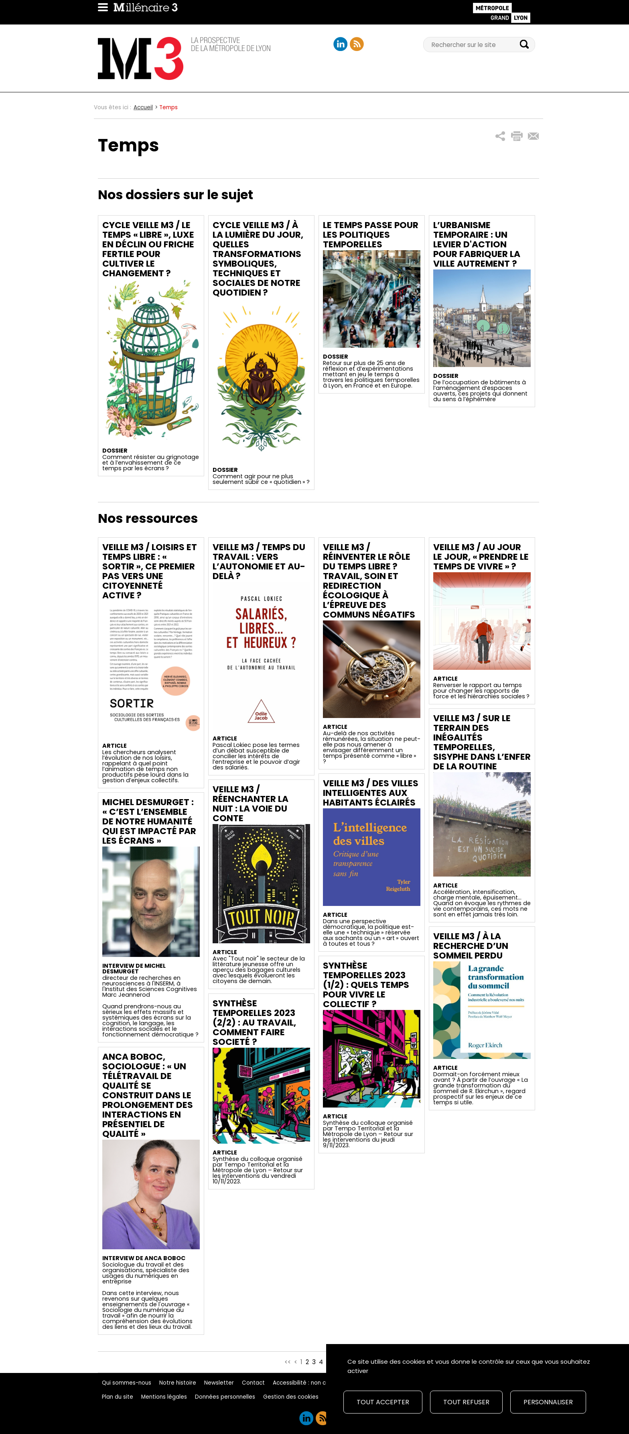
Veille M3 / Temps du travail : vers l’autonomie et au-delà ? (259, 561)
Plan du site (117, 1397)
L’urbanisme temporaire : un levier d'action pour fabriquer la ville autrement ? (476, 244)
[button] (500, 136)
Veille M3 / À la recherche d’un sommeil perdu (470, 946)
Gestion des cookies (291, 1397)
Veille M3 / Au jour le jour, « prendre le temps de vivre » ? (481, 557)
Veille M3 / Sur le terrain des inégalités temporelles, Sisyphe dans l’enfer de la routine (482, 742)
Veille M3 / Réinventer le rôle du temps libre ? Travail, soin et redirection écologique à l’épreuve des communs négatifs (369, 581)
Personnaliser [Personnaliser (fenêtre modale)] (548, 1402)
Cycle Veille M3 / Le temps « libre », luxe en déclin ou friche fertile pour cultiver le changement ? (148, 249)
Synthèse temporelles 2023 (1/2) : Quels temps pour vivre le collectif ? (366, 984)
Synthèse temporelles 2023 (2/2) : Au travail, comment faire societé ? (254, 1022)
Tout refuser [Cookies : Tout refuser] (466, 1402)
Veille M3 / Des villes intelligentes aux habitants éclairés (370, 793)
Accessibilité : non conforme (311, 1383)
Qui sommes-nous (126, 1383)
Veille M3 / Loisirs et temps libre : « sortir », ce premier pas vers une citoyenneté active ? (149, 571)
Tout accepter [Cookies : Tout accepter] (383, 1402)
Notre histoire (177, 1383)
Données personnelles (225, 1397)
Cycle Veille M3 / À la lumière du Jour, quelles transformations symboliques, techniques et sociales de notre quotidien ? (258, 259)
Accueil (143, 107)
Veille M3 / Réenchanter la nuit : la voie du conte (250, 803)
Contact (253, 1383)
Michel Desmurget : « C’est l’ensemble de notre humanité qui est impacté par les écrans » (149, 821)
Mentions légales (164, 1397)
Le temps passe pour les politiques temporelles (370, 235)
